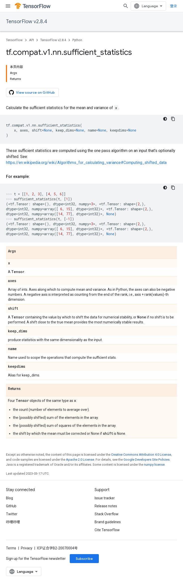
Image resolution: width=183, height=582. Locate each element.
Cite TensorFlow (107, 530)
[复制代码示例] (173, 119)
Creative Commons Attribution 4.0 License (141, 454)
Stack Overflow (107, 514)
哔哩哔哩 (13, 522)
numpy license (154, 464)
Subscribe (84, 558)
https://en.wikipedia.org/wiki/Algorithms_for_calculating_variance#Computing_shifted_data (86, 162)
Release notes (106, 506)
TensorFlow (14, 40)
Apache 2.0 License (80, 459)
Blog (9, 498)
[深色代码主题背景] (165, 119)
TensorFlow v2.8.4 (26, 21)
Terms (11, 548)
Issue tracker (105, 498)
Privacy (26, 548)
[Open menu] (8, 6)
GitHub (11, 506)
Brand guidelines (108, 522)
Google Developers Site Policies (146, 459)
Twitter (11, 514)
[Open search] (126, 6)
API (31, 40)
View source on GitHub (32, 92)
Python (77, 40)
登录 (173, 6)
